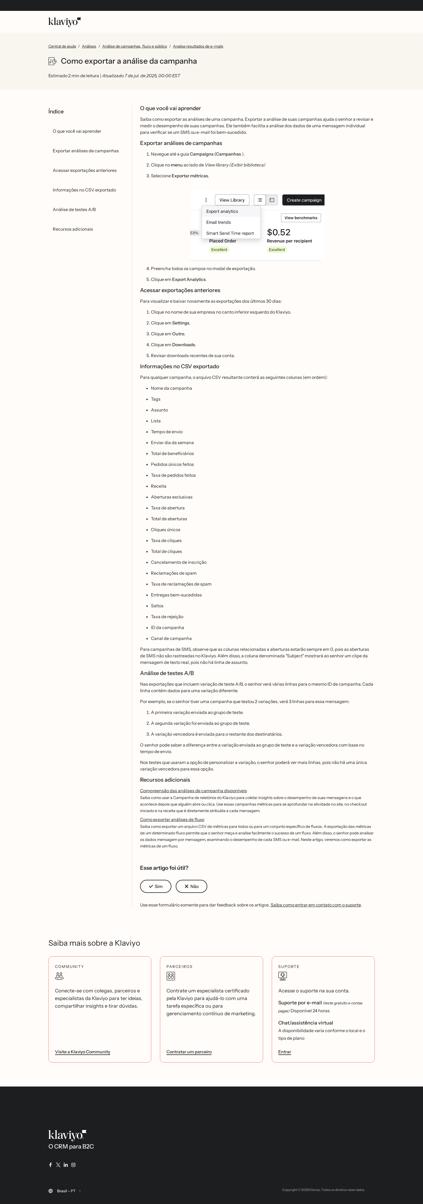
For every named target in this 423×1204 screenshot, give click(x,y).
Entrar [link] (284, 1051)
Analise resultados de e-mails (198, 46)
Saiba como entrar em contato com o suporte (316, 905)
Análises (89, 46)
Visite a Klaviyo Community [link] (82, 1051)
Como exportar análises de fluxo (172, 819)
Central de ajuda (62, 46)
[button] (257, 225)
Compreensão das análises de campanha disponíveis (193, 790)
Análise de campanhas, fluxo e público (134, 46)
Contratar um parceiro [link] (189, 1051)
